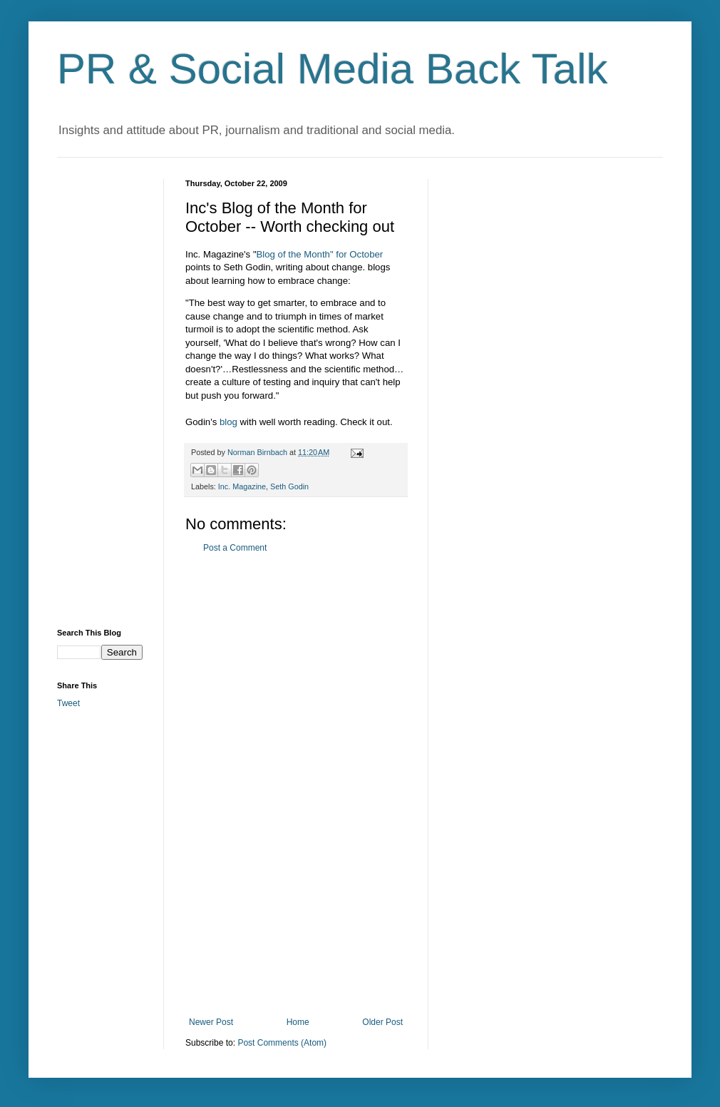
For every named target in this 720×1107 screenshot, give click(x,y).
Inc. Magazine (242, 486)
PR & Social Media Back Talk (332, 69)
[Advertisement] (296, 785)
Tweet (68, 703)
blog (228, 422)
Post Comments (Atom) (281, 1043)
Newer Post (211, 1022)
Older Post (382, 1022)
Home (298, 1022)
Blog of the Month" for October (320, 254)
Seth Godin (289, 486)
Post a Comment (235, 548)
